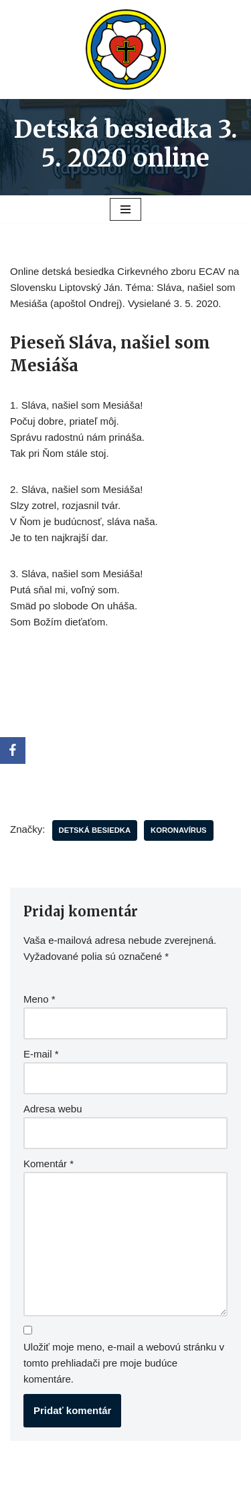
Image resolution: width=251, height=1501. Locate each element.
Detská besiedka (95, 830)
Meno (39, 999)
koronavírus (179, 830)
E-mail (41, 1054)
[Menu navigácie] (125, 209)
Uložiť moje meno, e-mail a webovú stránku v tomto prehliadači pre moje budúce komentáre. (123, 1363)
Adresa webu (52, 1108)
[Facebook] (12, 750)
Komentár (48, 1163)
